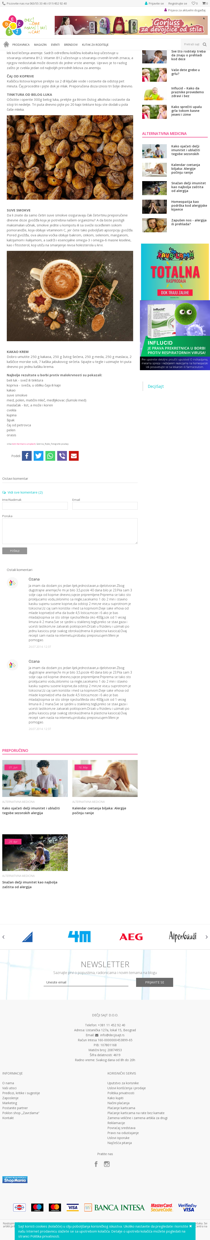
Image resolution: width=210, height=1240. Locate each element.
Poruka (7, 566)
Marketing (9, 1153)
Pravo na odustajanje (123, 1183)
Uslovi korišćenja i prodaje (126, 1138)
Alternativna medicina (58, 53)
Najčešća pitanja (119, 1193)
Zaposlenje (10, 1148)
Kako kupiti (115, 1148)
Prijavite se (154, 1032)
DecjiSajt (156, 436)
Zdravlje (36, 53)
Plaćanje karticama (121, 1158)
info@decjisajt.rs (112, 1085)
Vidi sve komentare (22, 542)
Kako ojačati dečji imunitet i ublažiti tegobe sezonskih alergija (31, 860)
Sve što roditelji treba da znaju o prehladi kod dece (188, 105)
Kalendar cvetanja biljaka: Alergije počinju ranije (99, 860)
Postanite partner (15, 1158)
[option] (28, 987)
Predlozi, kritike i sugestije (21, 1143)
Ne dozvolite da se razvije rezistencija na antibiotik (188, 87)
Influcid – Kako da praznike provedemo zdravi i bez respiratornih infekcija (189, 142)
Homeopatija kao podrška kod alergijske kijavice (189, 255)
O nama (8, 1133)
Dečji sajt (8, 53)
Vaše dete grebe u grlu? (185, 122)
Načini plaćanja (118, 1153)
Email (76, 550)
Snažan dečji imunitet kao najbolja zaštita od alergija (29, 934)
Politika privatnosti (120, 1143)
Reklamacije (116, 1173)
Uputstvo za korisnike (123, 1133)
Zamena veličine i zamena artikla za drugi (137, 1168)
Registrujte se (177, 3)
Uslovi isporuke (118, 1188)
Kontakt (8, 1168)
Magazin (22, 53)
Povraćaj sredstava (121, 1178)
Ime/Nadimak (11, 550)
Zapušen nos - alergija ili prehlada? (189, 272)
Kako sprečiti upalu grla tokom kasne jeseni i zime (186, 161)
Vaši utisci (9, 1138)
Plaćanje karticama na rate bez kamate (136, 1163)
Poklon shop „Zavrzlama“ (20, 1163)
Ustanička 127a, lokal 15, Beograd (111, 1080)
